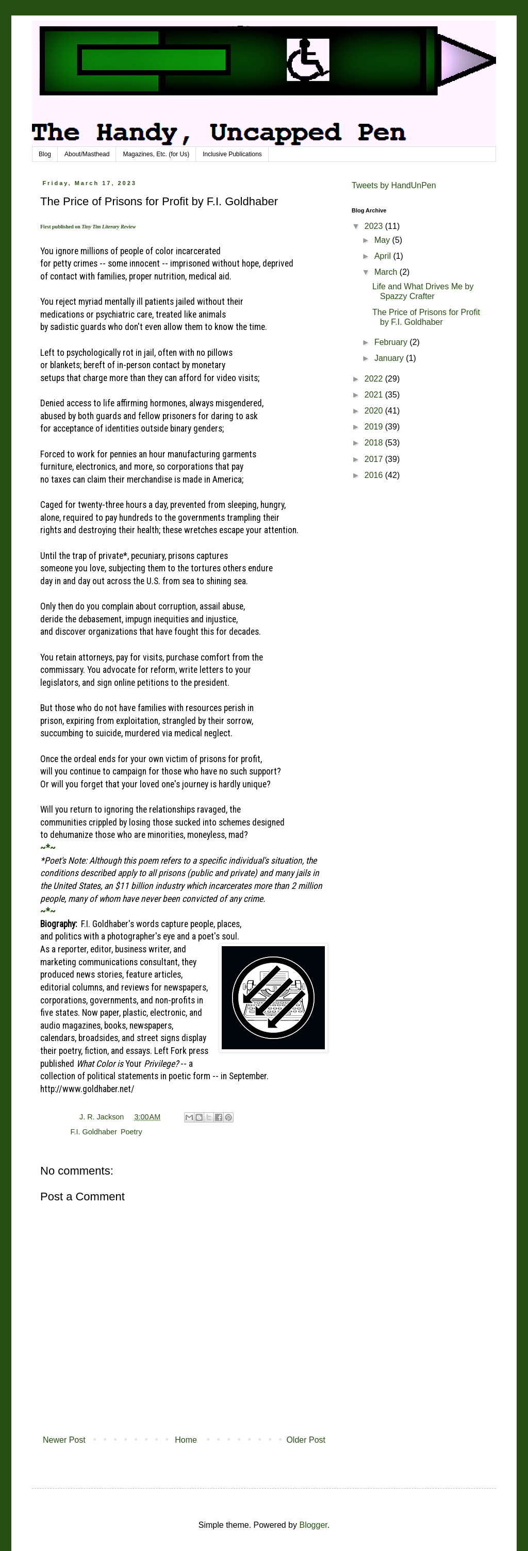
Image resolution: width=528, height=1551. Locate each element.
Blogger (313, 1525)
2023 (375, 226)
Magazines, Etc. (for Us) (156, 154)
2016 (375, 475)
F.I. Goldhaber (93, 1132)
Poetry (131, 1132)
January (390, 358)
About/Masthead (86, 154)
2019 (375, 426)
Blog (45, 154)
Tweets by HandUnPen (394, 185)
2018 (375, 442)
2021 (375, 394)
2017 (375, 459)
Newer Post (64, 1440)
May (383, 240)
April (383, 256)
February (391, 342)
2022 (375, 378)
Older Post (305, 1440)
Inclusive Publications (232, 154)
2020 (375, 410)
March (387, 272)
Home (186, 1440)
